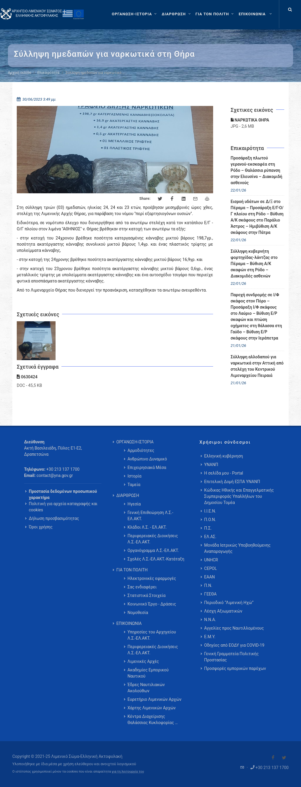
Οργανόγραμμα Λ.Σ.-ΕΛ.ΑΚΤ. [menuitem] (153, 550)
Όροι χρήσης (41, 527)
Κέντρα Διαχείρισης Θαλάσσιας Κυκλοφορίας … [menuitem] (153, 719)
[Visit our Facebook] (273, 757)
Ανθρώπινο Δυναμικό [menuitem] (147, 459)
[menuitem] (256, 14)
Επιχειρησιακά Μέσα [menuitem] (147, 467)
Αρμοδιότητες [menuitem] (141, 450)
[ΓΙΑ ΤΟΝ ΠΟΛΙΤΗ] (215, 14)
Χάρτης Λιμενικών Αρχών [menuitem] (152, 708)
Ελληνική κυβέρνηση (223, 456)
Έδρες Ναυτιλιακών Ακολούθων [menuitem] (146, 687)
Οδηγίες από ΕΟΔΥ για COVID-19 (234, 645)
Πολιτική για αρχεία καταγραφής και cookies (63, 506)
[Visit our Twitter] (284, 757)
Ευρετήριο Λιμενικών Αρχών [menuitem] (154, 699)
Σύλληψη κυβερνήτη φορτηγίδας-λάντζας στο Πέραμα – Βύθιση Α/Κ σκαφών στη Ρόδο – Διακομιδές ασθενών (254, 263)
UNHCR (211, 560)
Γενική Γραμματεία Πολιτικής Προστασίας (231, 656)
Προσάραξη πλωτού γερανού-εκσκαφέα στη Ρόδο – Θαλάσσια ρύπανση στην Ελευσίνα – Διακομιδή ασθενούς (256, 170)
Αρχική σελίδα (19, 73)
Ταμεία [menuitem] (134, 484)
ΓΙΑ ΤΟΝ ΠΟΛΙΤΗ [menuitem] (132, 570)
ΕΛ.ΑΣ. (210, 536)
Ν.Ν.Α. (210, 619)
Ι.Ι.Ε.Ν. (210, 511)
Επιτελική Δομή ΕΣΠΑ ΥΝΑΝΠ (232, 481)
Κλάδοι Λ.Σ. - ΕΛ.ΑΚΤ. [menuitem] (147, 527)
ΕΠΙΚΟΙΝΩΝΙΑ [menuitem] (129, 623)
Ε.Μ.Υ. (209, 636)
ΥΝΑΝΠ (211, 464)
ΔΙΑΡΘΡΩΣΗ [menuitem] (127, 495)
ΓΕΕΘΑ (210, 594)
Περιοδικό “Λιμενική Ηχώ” (229, 602)
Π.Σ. (208, 528)
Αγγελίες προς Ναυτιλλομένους (234, 628)
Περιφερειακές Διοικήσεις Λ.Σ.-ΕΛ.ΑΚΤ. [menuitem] (153, 538)
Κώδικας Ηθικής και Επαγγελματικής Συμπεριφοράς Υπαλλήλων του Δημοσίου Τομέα (239, 496)
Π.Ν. (208, 585)
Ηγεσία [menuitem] (134, 504)
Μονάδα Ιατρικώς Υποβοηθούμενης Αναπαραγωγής (237, 548)
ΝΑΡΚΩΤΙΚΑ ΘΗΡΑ (250, 120)
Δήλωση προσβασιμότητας (54, 518)
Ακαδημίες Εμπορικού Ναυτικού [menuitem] (148, 673)
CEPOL (210, 568)
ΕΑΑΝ (209, 577)
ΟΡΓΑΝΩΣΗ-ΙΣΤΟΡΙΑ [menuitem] (135, 442)
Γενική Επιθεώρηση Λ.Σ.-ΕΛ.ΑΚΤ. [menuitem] (150, 515)
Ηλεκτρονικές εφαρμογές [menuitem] (152, 578)
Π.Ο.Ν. (210, 519)
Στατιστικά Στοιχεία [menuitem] (146, 595)
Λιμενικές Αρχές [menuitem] (143, 661)
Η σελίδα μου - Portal (223, 473)
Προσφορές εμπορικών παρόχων (235, 668)
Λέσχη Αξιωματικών (223, 611)
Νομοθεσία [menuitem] (138, 612)
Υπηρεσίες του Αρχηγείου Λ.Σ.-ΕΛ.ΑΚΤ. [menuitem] (152, 635)
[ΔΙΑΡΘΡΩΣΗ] (176, 14)
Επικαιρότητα (48, 73)
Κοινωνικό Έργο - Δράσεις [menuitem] (152, 604)
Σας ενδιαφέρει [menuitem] (142, 587)
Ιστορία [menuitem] (134, 476)
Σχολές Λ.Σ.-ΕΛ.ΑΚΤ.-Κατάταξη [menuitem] (156, 559)
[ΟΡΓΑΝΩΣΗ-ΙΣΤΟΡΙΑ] (135, 14)
